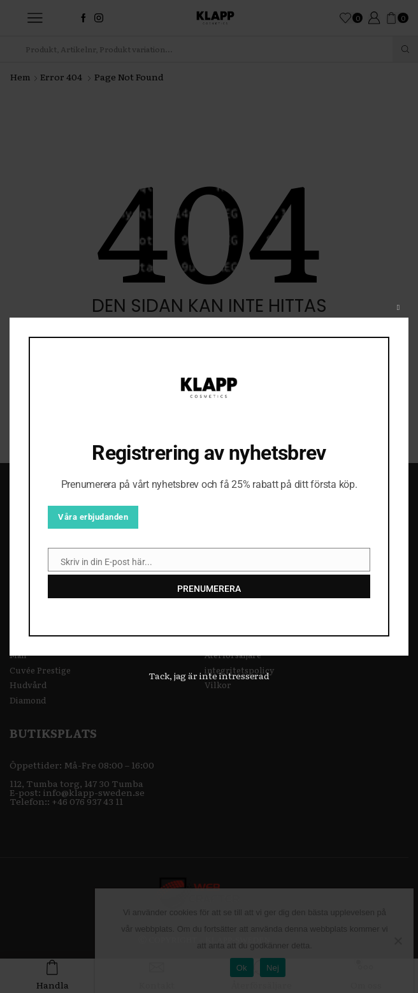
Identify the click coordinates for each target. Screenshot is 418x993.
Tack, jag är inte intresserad (209, 675)
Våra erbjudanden (93, 517)
